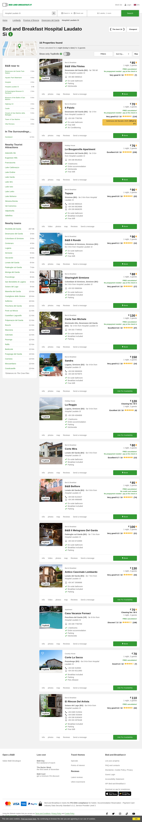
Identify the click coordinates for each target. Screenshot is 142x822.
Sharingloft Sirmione (77, 277)
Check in (65, 13)
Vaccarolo (9, 258)
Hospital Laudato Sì (12, 87)
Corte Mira (71, 448)
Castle (7, 108)
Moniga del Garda (12, 272)
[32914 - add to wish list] (42, 315)
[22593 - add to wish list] (42, 103)
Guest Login (110, 774)
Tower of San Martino (12, 119)
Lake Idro (9, 182)
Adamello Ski (10, 153)
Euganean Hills (11, 158)
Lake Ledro (9, 191)
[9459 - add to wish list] (42, 236)
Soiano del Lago (11, 287)
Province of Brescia (31, 20)
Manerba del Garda (13, 291)
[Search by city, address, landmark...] (30, 13)
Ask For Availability (125, 391)
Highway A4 (9, 104)
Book (125, 94)
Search (130, 13)
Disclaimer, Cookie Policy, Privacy (119, 770)
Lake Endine (10, 172)
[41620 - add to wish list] (42, 145)
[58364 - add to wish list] (42, 444)
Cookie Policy (69, 813)
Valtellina (8, 216)
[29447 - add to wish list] (42, 62)
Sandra (69, 360)
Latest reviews (77, 777)
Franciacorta (10, 163)
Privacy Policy (56, 813)
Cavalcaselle (10, 368)
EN (136, 5)
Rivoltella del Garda (13, 229)
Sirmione (8, 253)
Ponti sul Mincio (11, 311)
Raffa (7, 344)
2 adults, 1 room (104, 13)
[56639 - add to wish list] (42, 400)
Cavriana (8, 359)
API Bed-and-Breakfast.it (115, 784)
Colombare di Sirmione (14, 238)
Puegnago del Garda (13, 354)
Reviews (66, 94)
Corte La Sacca (74, 657)
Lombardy (17, 20)
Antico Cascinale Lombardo (81, 572)
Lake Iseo (9, 187)
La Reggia (71, 404)
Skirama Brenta (11, 201)
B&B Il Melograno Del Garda (81, 530)
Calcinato (9, 335)
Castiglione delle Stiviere (15, 296)
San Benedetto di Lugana (15, 282)
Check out (78, 13)
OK (136, 819)
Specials (74, 761)
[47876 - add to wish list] (42, 273)
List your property (112, 761)
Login (128, 5)
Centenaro (9, 243)
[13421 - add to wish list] (42, 356)
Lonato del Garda (12, 263)
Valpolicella (9, 211)
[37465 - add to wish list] (42, 568)
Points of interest (78, 765)
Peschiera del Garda (13, 306)
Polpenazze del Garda (14, 320)
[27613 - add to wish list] (42, 189)
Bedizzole (9, 349)
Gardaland (8, 137)
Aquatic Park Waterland (13, 78)
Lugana (8, 248)
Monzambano (10, 364)
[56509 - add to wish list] (42, 526)
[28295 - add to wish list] (42, 482)
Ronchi (8, 325)
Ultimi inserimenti (78, 782)
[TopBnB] (66, 54)
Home (5, 20)
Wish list (118, 5)
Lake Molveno (11, 196)
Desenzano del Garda (50, 20)
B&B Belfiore (72, 486)
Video (50, 226)
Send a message (80, 94)
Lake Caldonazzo (12, 167)
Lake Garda (10, 177)
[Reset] (54, 13)
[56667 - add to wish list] (42, 609)
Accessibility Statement (114, 779)
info (43, 94)
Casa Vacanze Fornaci (78, 613)
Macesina (9, 330)
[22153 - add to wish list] (42, 653)
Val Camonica (10, 206)
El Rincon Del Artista (77, 701)
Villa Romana (9, 124)
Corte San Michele (75, 319)
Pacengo (8, 340)
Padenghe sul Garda (13, 267)
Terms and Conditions (43, 813)
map (58, 94)
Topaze (69, 193)
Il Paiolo (69, 107)
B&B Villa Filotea (75, 66)
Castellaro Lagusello (13, 315)
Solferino (8, 301)
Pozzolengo (10, 277)
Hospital (8, 82)
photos (50, 94)
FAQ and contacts (112, 765)
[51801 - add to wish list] (42, 697)
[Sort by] (123, 54)
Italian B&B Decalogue (12, 761)
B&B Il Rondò (73, 240)
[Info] (61, 54)
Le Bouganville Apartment (80, 149)
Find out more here (28, 819)
